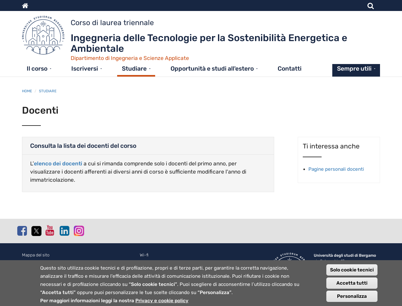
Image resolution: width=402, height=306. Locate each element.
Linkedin (64, 230)
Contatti (290, 68)
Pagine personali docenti (336, 169)
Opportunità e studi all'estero (212, 68)
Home (27, 91)
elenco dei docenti (58, 163)
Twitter (36, 231)
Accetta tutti (351, 284)
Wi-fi (144, 255)
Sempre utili (354, 68)
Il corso (37, 68)
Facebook (22, 230)
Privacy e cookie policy (161, 302)
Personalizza (352, 298)
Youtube (50, 230)
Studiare (134, 68)
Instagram (78, 230)
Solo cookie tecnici (352, 271)
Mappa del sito (36, 255)
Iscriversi (84, 68)
